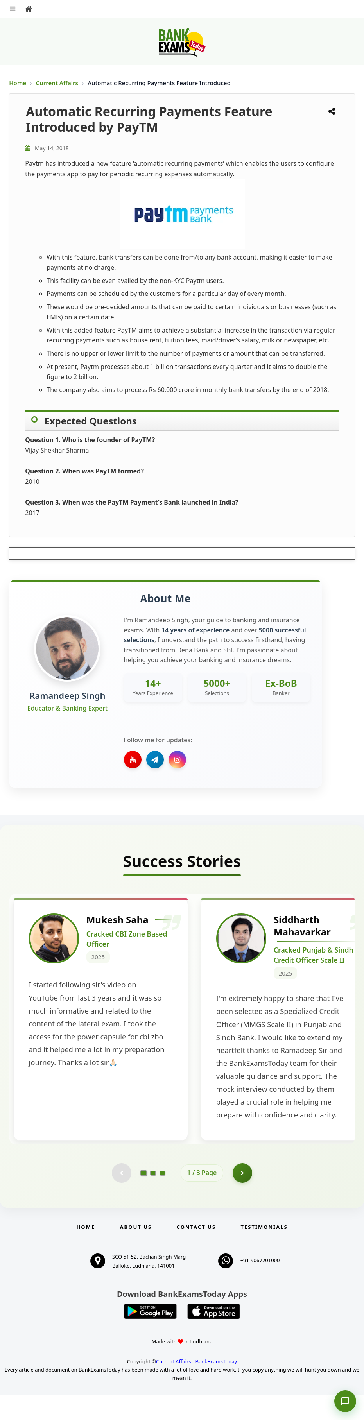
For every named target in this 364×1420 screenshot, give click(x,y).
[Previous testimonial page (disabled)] (121, 1197)
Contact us (196, 1251)
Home (17, 83)
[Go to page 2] (153, 1197)
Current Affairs (58, 83)
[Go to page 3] (162, 1197)
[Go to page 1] (143, 1197)
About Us (136, 1251)
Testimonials (263, 1251)
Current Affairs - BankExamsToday (196, 1386)
